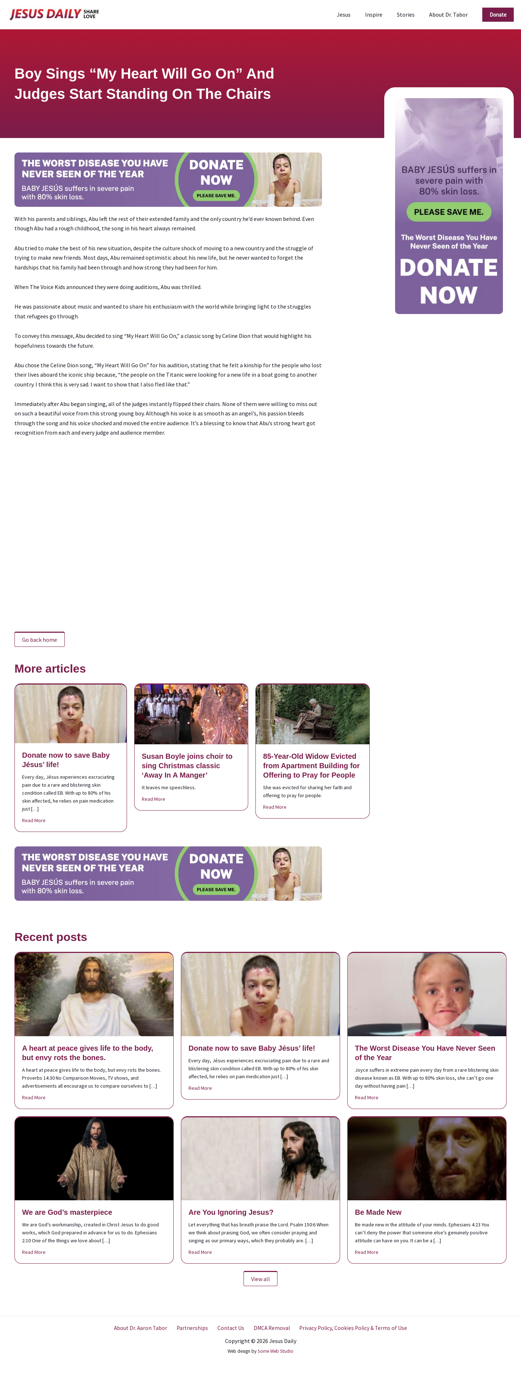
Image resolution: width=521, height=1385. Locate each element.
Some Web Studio (275, 1351)
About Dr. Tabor (450, 14)
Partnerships (194, 1327)
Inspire (381, 14)
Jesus (354, 14)
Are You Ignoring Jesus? (231, 1212)
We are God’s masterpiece (67, 1212)
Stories (410, 14)
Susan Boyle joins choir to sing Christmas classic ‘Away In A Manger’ (187, 765)
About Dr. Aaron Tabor (145, 1327)
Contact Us (230, 1327)
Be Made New (378, 1212)
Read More (34, 820)
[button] (498, 15)
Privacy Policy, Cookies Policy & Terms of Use (348, 1327)
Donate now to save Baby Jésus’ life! (252, 1048)
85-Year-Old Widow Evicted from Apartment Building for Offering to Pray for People (311, 765)
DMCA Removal (268, 1327)
